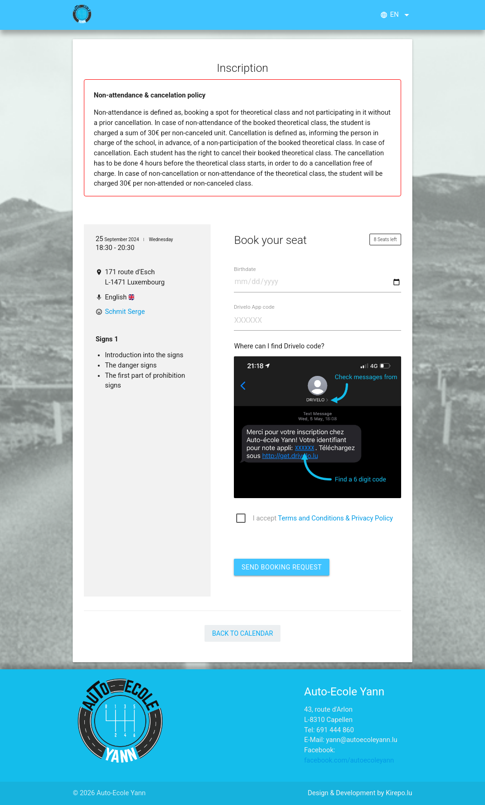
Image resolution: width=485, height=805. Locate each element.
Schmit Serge (125, 312)
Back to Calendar (242, 633)
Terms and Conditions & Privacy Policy (335, 518)
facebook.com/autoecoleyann (349, 760)
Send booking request (281, 567)
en (396, 15)
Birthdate (245, 269)
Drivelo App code (254, 307)
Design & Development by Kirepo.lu (359, 793)
